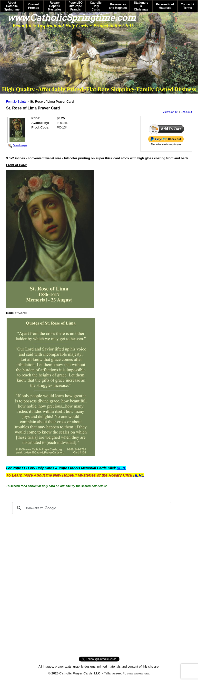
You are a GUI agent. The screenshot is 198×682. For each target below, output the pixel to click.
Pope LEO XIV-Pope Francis (75, 6)
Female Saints (16, 101)
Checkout (186, 111)
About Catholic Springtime (12, 6)
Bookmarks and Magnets (118, 6)
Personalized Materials (165, 6)
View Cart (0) (170, 111)
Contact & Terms (188, 6)
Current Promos (33, 6)
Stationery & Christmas (141, 6)
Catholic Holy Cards (95, 6)
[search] (91, 508)
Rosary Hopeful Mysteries (54, 6)
